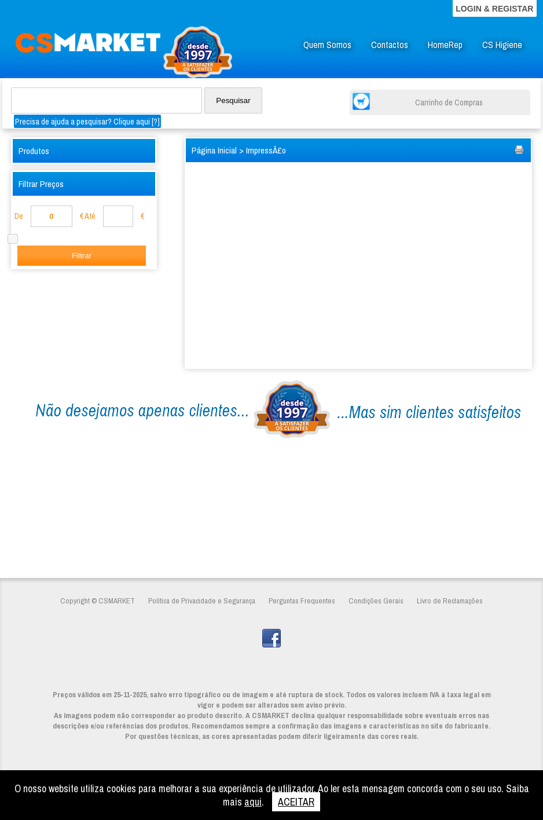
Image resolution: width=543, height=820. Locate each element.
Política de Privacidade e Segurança (201, 600)
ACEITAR (296, 801)
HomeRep (445, 45)
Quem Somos (327, 45)
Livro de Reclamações (450, 600)
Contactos (389, 45)
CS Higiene (502, 45)
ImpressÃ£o (266, 150)
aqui (253, 801)
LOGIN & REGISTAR (494, 8)
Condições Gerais (375, 600)
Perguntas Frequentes (302, 600)
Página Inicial (214, 150)
